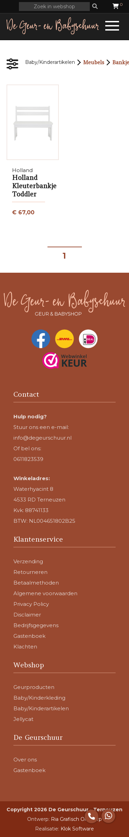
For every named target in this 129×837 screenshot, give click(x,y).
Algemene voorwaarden (45, 593)
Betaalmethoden (36, 582)
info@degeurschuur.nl (42, 437)
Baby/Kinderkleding (39, 697)
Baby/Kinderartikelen (50, 62)
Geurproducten (33, 687)
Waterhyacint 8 (33, 489)
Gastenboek (29, 636)
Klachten (25, 646)
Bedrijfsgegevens (35, 625)
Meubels (93, 62)
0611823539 (28, 459)
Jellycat (23, 719)
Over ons (25, 759)
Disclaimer (27, 614)
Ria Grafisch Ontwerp (76, 819)
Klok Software (77, 829)
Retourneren (30, 572)
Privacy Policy (31, 604)
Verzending (28, 561)
